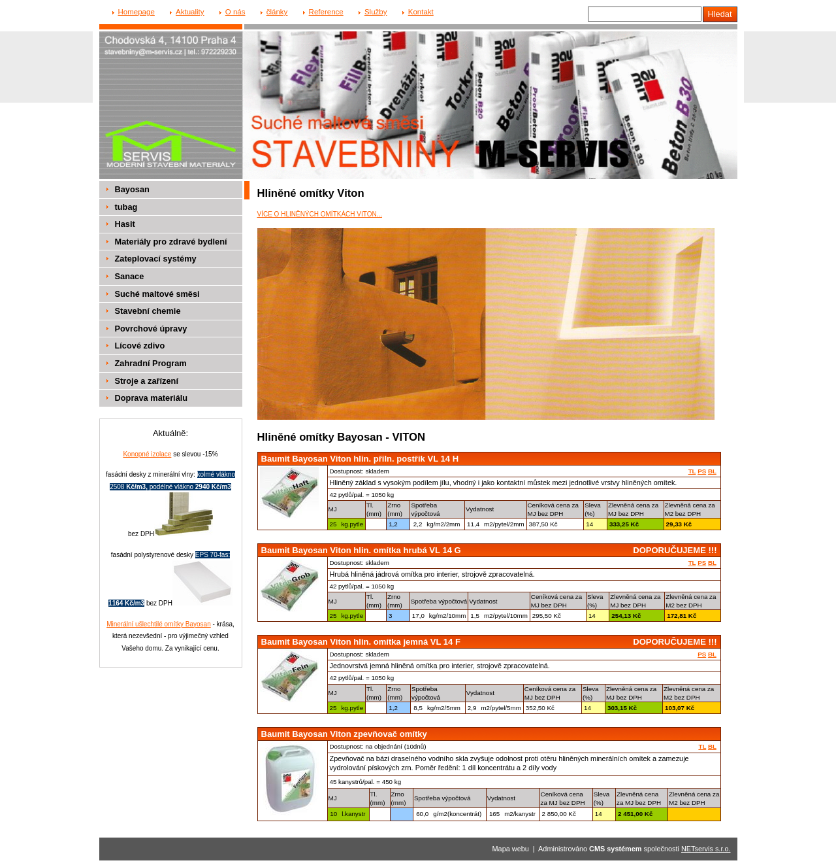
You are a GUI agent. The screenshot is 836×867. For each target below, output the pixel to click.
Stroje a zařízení (146, 381)
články (277, 12)
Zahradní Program (151, 363)
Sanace (129, 276)
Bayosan (132, 189)
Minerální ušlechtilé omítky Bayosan (158, 624)
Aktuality (190, 12)
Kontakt (421, 12)
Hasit (125, 224)
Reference (326, 12)
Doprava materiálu (151, 398)
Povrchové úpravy (151, 328)
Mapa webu (510, 849)
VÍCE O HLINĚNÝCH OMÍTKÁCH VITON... (320, 214)
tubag (126, 207)
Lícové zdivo (140, 345)
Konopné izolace (147, 454)
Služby (375, 12)
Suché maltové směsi (157, 294)
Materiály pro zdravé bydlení (171, 241)
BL (712, 471)
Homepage (136, 12)
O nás (235, 12)
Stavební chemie (148, 311)
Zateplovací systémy (156, 259)
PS (702, 471)
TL (692, 471)
